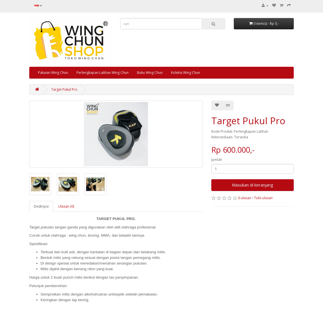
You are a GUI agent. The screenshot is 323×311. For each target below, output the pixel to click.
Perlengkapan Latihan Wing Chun (103, 72)
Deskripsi (41, 206)
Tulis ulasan (263, 198)
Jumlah (216, 159)
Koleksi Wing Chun (185, 72)
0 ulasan (244, 198)
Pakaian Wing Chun (53, 72)
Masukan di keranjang (252, 185)
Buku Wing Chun (150, 72)
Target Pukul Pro (64, 89)
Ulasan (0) (66, 206)
